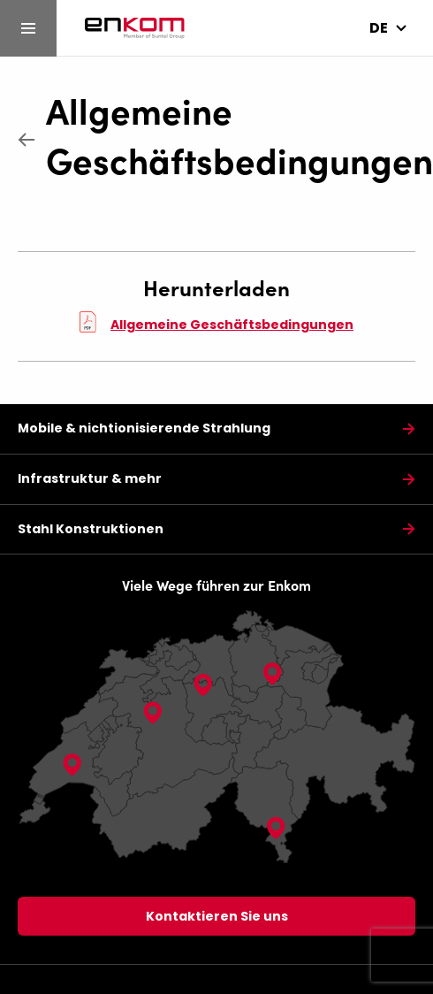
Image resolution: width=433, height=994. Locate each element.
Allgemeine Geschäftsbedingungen (230, 134)
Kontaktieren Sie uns (217, 916)
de (378, 28)
